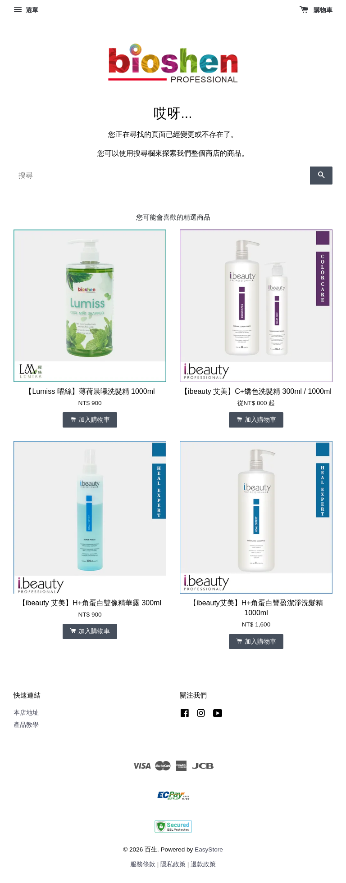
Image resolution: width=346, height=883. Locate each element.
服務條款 (142, 864)
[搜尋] (162, 176)
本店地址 (26, 712)
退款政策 (203, 864)
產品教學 (26, 724)
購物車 (316, 10)
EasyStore (209, 849)
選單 (26, 10)
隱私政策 (173, 864)
